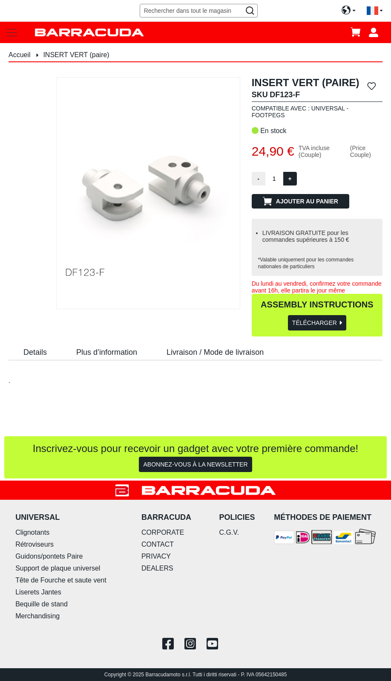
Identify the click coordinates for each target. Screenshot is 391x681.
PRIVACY (156, 556)
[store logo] (89, 32)
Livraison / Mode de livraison (215, 352)
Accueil (20, 54)
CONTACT (157, 544)
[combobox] (199, 10)
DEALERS (157, 568)
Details (35, 352)
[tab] (35, 352)
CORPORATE (162, 532)
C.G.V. (229, 532)
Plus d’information (106, 352)
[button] (374, 11)
